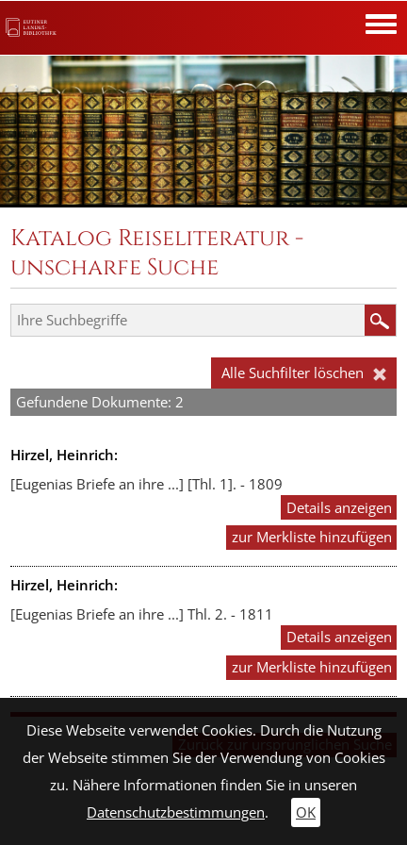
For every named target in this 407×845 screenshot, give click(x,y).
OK (306, 812)
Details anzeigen (339, 508)
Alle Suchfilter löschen (303, 373)
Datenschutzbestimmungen (176, 812)
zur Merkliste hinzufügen (312, 537)
